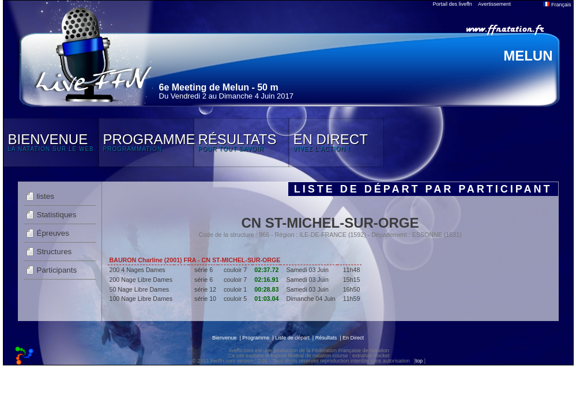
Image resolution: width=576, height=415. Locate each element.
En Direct (353, 338)
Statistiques (57, 214)
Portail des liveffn (452, 4)
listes (45, 196)
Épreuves (53, 233)
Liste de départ (292, 338)
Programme (255, 338)
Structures (54, 251)
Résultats (326, 338)
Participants (57, 270)
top (419, 361)
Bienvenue (224, 338)
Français (557, 4)
